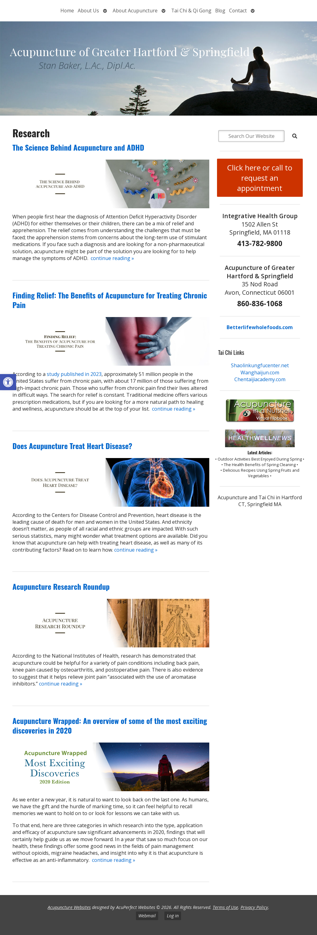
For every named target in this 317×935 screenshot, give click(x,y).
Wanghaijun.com (260, 372)
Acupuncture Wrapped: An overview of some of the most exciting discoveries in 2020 (109, 725)
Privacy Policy (254, 907)
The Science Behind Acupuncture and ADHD (78, 147)
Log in (173, 916)
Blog (220, 10)
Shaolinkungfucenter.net (260, 365)
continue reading (112, 258)
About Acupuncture (135, 10)
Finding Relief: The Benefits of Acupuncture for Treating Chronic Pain (109, 299)
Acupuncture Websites (69, 907)
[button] (8, 382)
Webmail (147, 916)
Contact (238, 10)
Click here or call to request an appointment (259, 177)
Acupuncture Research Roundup (61, 586)
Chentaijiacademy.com (259, 379)
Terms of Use (225, 907)
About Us (88, 10)
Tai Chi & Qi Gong (191, 10)
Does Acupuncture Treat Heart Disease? (72, 445)
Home (67, 10)
